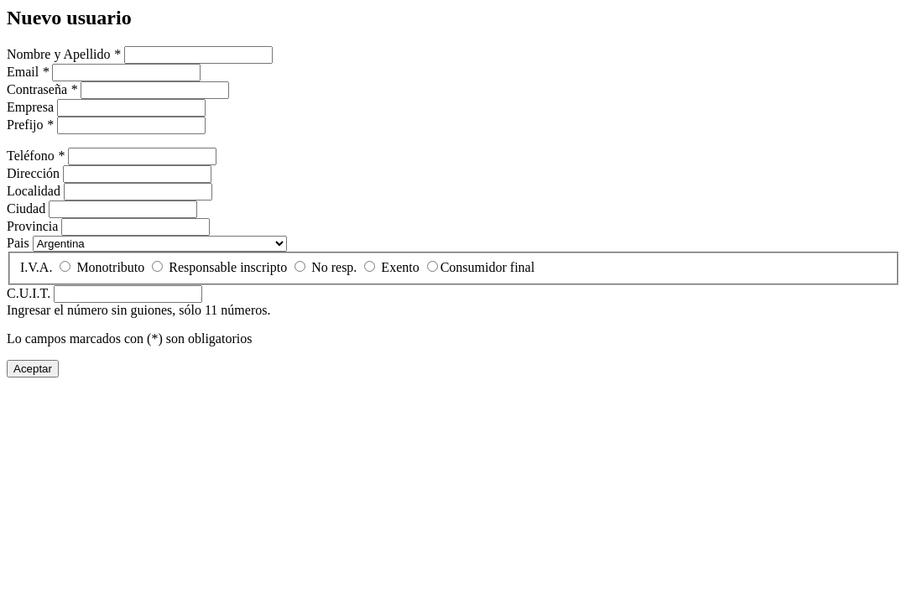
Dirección (33, 173)
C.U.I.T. (28, 293)
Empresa (30, 107)
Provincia (32, 226)
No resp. (334, 267)
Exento (400, 267)
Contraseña (42, 89)
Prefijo (30, 124)
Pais (18, 243)
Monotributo (110, 267)
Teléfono (36, 155)
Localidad (33, 191)
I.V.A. (36, 267)
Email (28, 72)
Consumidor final (487, 267)
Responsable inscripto (228, 267)
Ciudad (26, 208)
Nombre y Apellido (64, 54)
